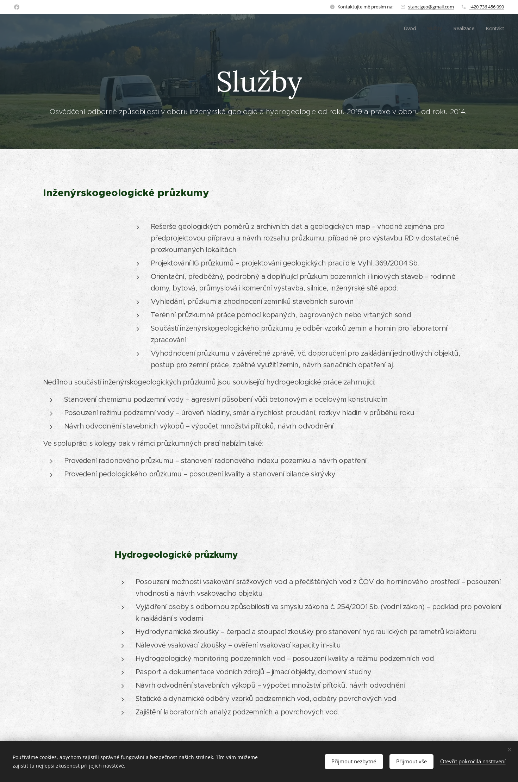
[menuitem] (407, 28)
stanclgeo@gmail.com (431, 7)
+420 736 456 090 (486, 7)
